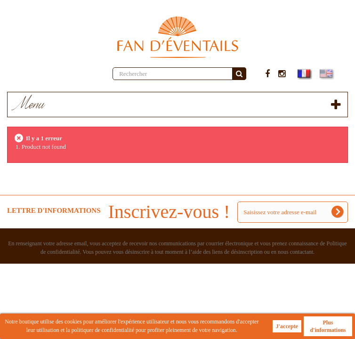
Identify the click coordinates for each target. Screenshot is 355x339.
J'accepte (287, 326)
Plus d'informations (328, 326)
